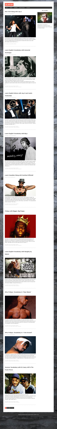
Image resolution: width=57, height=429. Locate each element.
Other (10, 86)
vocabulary (19, 87)
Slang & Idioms (11, 44)
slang (17, 87)
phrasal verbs (13, 87)
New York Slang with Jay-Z (18, 12)
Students (14, 44)
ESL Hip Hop (10, 4)
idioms (10, 87)
